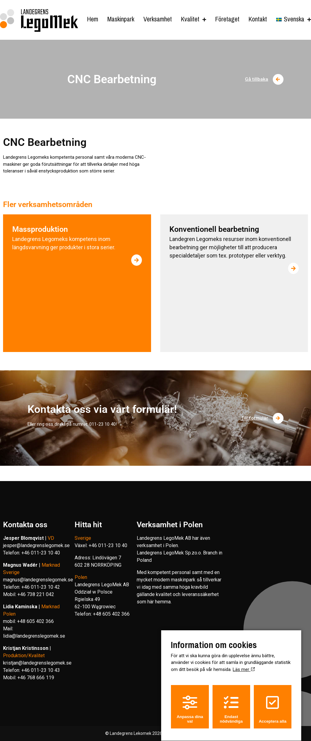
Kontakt (258, 19)
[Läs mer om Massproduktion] (136, 260)
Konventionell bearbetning (214, 229)
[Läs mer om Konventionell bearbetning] (293, 268)
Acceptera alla (272, 703)
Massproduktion (40, 229)
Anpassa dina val (190, 703)
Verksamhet (157, 19)
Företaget (227, 19)
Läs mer (244, 664)
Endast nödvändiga (231, 703)
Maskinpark (120, 19)
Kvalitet (190, 19)
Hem (92, 19)
